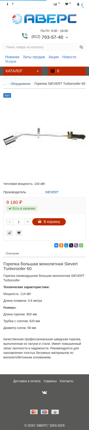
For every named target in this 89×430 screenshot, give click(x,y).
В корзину (49, 222)
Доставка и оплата (27, 381)
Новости (69, 57)
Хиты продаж (34, 57)
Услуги (10, 61)
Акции (54, 57)
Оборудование (17, 83)
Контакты (66, 381)
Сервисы (50, 381)
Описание (12, 253)
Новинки (12, 57)
